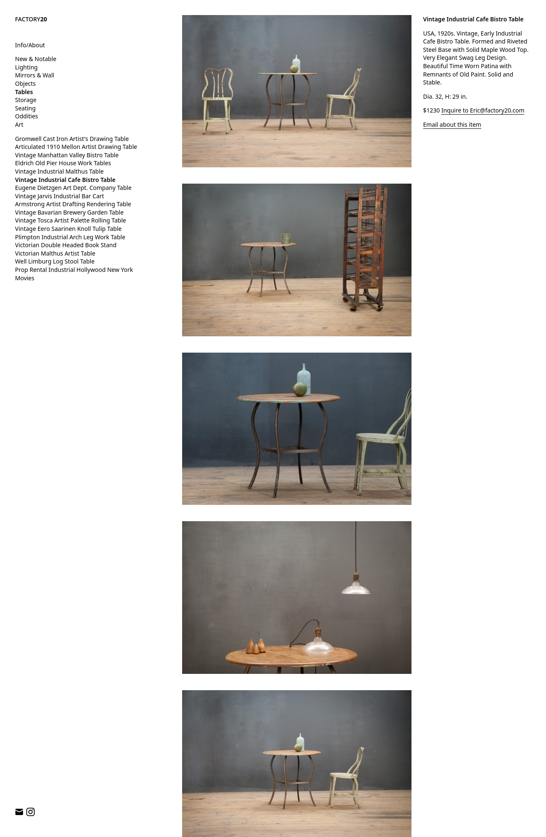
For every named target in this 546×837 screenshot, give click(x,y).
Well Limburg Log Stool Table (54, 261)
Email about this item (452, 124)
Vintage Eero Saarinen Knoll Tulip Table (68, 229)
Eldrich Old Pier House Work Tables (63, 163)
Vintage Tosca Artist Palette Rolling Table (70, 220)
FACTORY (31, 19)
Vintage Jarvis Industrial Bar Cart (59, 196)
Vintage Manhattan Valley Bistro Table (67, 155)
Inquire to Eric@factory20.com (482, 110)
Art (19, 124)
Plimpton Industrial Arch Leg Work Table (70, 237)
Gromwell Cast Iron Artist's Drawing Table (72, 139)
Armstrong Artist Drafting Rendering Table (73, 204)
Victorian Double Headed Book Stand (66, 245)
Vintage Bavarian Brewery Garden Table (69, 212)
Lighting (26, 67)
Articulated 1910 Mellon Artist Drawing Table (76, 147)
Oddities (26, 116)
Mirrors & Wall (34, 75)
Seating (25, 108)
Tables (24, 92)
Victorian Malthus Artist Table (55, 253)
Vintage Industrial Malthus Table (59, 171)
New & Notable (35, 59)
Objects (25, 83)
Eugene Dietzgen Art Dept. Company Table (73, 188)
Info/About (30, 45)
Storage (25, 100)
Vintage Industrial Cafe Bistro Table (65, 180)
